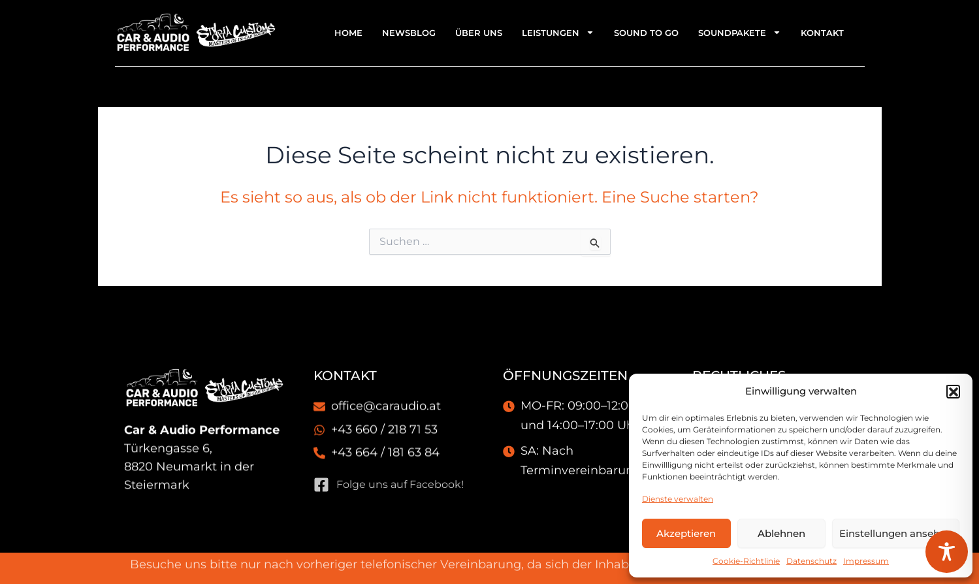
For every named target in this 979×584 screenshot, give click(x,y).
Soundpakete (739, 32)
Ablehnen (781, 533)
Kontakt (822, 32)
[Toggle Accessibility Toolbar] (946, 551)
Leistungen (558, 32)
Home (348, 32)
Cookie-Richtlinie (746, 561)
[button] (952, 391)
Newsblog (409, 32)
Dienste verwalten (677, 499)
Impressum (866, 561)
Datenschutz (811, 561)
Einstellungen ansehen (895, 533)
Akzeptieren (686, 533)
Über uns (478, 32)
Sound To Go (646, 32)
